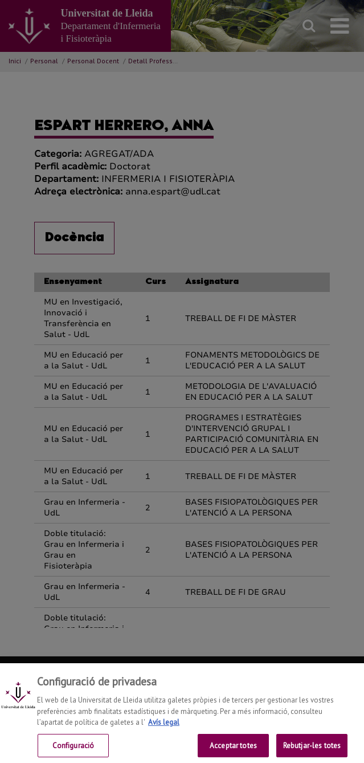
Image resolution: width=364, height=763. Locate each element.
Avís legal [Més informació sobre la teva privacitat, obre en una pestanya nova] (163, 730)
